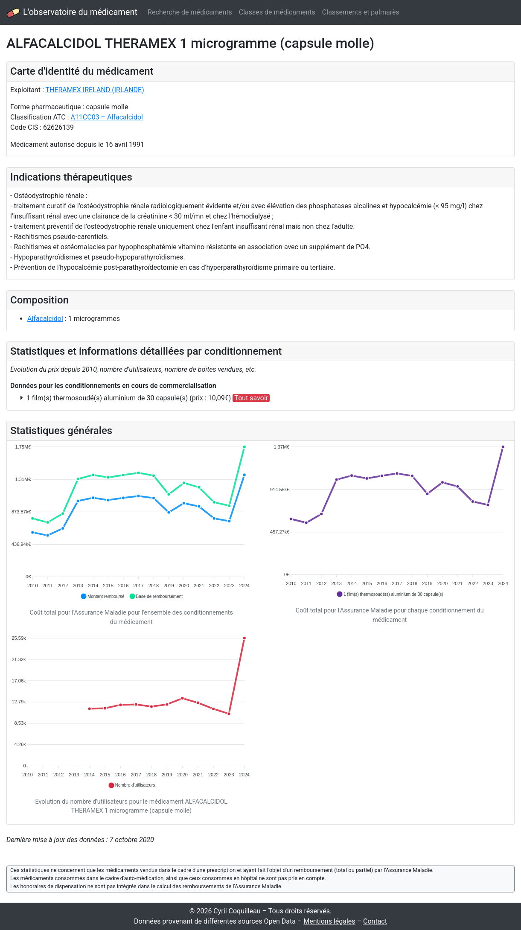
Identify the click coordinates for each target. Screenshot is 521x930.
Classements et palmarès (360, 12)
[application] (131, 522)
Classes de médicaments (277, 12)
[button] (102, 596)
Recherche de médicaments (190, 12)
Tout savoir (251, 398)
